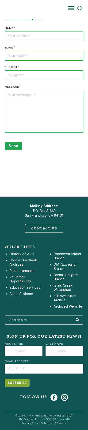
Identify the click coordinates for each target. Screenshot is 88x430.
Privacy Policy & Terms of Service (44, 423)
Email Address (17, 361)
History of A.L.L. (22, 254)
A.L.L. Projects (21, 294)
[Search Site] (77, 320)
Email (9, 47)
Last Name (54, 343)
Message (12, 86)
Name (9, 28)
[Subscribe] (17, 383)
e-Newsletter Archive (65, 298)
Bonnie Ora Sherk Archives (23, 262)
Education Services (24, 287)
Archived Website (68, 306)
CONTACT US (44, 228)
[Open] (70, 8)
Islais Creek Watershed (63, 287)
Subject (11, 67)
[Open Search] (80, 8)
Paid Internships (22, 271)
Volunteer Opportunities (20, 279)
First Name (14, 343)
